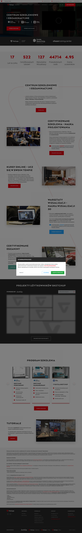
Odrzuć (21, 272)
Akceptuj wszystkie (58, 272)
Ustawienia (46, 272)
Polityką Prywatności (50, 265)
